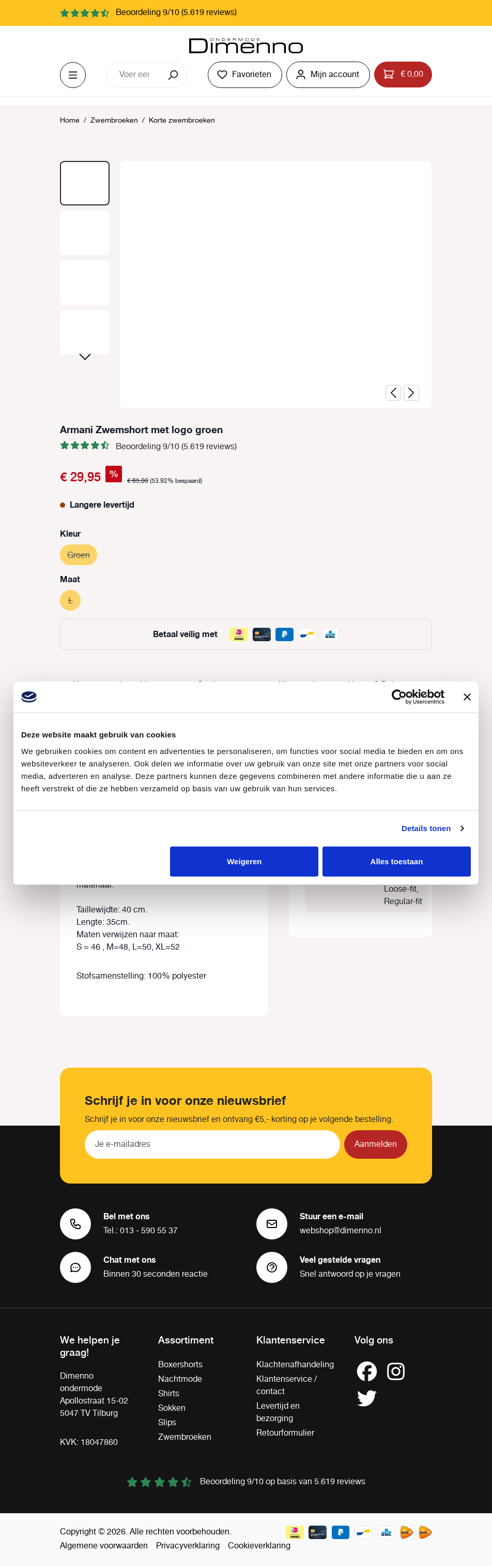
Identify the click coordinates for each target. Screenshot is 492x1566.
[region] (246, 284)
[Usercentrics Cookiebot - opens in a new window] (399, 697)
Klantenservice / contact (286, 1385)
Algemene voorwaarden (104, 1546)
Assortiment (185, 1339)
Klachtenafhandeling (295, 1364)
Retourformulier (285, 1433)
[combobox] (133, 75)
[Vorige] (393, 393)
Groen (82, 554)
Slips (167, 1422)
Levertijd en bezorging (278, 1412)
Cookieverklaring (259, 1546)
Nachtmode (180, 1379)
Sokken (172, 1408)
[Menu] (73, 75)
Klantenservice (290, 1339)
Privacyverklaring (188, 1546)
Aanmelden (376, 1144)
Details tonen (426, 828)
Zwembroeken (184, 1437)
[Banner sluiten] (467, 697)
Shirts (168, 1393)
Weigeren (244, 860)
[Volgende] (411, 393)
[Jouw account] (328, 75)
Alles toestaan (397, 860)
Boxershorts (180, 1364)
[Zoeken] (174, 75)
